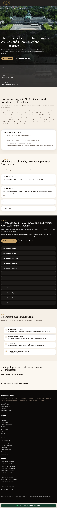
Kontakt (3, 433)
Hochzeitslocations (6, 449)
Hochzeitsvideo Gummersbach (11, 288)
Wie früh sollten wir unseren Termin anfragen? (15, 383)
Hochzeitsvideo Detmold (9, 302)
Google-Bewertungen (6, 410)
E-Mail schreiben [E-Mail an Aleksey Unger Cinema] (5, 406)
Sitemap (50, 496)
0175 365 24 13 (5, 404)
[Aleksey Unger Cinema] (8, 3)
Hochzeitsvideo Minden (9, 297)
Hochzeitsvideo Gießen (9, 273)
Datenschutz (45, 496)
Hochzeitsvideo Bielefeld (9, 248)
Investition (4, 420)
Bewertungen (4, 429)
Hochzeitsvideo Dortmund (10, 283)
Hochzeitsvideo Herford (9, 253)
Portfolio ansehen (7, 208)
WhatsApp (4, 403)
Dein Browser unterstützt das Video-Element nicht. (28, 18)
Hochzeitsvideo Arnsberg (10, 268)
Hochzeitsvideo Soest (9, 278)
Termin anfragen (7, 58)
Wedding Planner (5, 454)
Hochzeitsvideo (5, 418)
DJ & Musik (4, 447)
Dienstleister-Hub (5, 440)
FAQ (2, 431)
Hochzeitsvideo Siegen (9, 293)
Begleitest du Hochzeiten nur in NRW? (12, 374)
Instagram (3, 408)
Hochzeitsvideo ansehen (23, 58)
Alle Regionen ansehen (9, 240)
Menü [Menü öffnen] (54, 2)
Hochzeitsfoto (4, 422)
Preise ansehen (7, 202)
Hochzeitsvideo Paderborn (10, 263)
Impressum (39, 496)
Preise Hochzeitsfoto (6, 424)
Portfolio (3, 427)
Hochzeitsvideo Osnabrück (10, 258)
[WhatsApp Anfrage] (28, 505)
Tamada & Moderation (7, 445)
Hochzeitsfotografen (6, 443)
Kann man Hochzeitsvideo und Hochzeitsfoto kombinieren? (18, 379)
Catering (3, 452)
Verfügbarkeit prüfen (25, 240)
